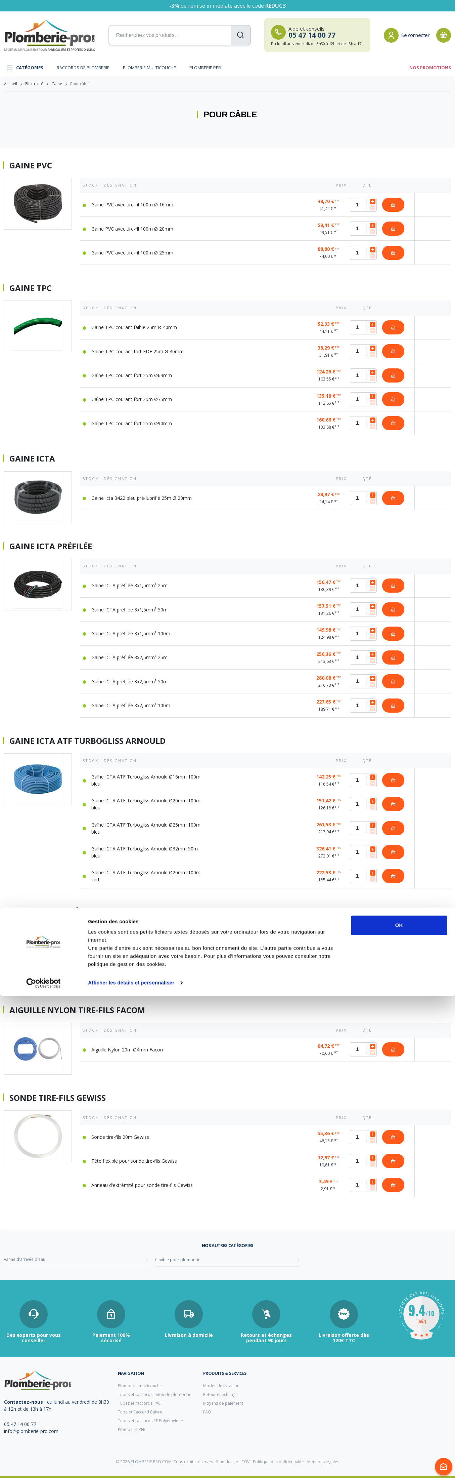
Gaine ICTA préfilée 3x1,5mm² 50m (129, 609)
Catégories (25, 68)
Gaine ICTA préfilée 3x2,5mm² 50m (129, 681)
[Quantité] (363, 205)
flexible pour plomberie (177, 1260)
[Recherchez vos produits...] (179, 35)
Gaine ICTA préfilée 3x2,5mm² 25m (129, 657)
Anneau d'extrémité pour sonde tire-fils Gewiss (142, 1185)
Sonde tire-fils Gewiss (57, 1097)
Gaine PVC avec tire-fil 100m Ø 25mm (132, 252)
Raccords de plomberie (83, 68)
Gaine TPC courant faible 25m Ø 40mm (134, 327)
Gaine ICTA (32, 458)
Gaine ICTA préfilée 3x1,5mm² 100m (130, 633)
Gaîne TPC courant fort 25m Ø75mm (131, 399)
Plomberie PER (205, 68)
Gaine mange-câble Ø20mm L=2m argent (136, 975)
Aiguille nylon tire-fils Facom (77, 1010)
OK (399, 1407)
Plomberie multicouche (149, 68)
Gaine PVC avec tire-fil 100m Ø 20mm (132, 229)
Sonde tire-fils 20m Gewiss (120, 1137)
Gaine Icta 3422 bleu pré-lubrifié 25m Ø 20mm (141, 498)
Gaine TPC (30, 288)
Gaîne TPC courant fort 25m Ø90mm (131, 423)
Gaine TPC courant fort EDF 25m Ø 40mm (137, 351)
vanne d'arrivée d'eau (24, 1259)
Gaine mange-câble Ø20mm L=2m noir (133, 951)
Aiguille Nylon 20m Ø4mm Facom (128, 1049)
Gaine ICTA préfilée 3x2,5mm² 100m (130, 705)
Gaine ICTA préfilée (50, 546)
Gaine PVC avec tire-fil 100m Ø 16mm (132, 204)
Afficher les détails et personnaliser (131, 1465)
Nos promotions (430, 68)
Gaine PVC (30, 165)
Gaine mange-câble (51, 911)
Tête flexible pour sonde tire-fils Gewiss (134, 1161)
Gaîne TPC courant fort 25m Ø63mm (131, 375)
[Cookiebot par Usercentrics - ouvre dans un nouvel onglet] (43, 1465)
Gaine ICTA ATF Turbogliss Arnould (87, 740)
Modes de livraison (221, 1386)
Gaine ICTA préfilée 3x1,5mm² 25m (129, 585)
